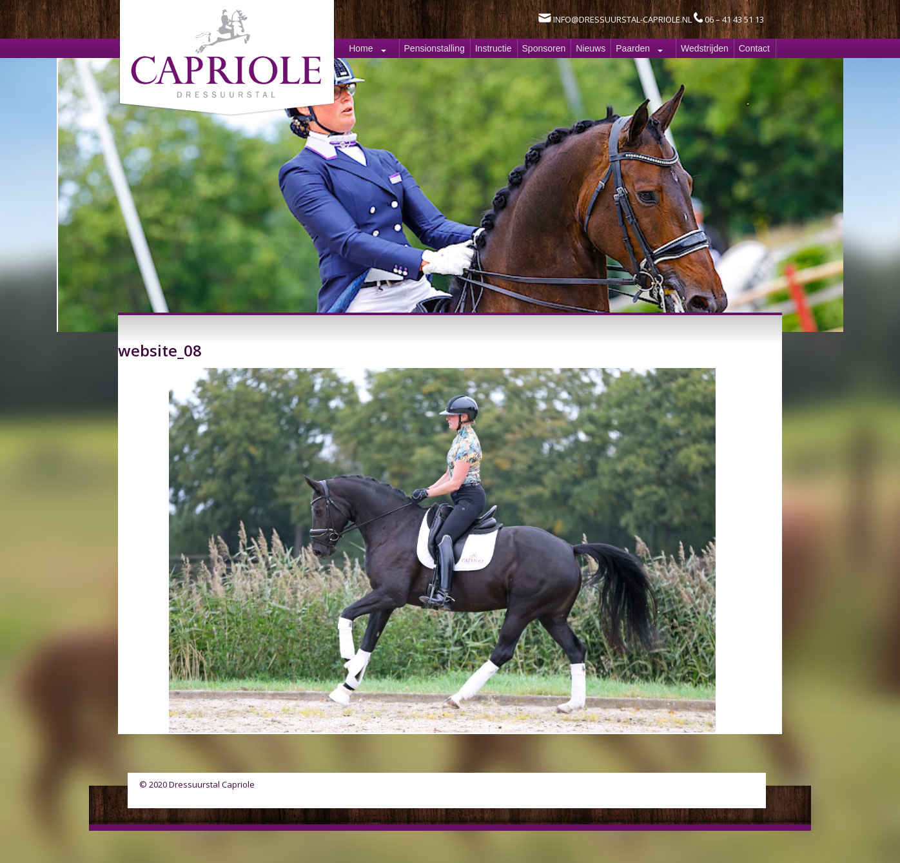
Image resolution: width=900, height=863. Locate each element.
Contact (754, 48)
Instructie (493, 48)
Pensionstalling (434, 48)
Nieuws (590, 48)
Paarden (633, 48)
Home (361, 48)
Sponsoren (544, 48)
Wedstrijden (705, 48)
